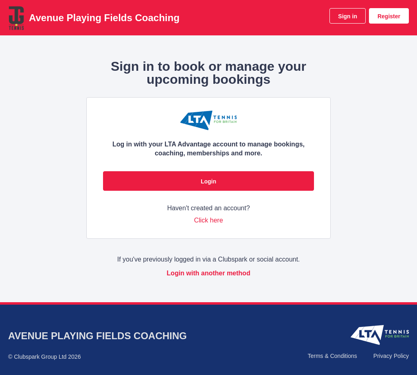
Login (208, 181)
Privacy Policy (391, 356)
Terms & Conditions (332, 356)
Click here (208, 220)
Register (388, 16)
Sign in (347, 16)
